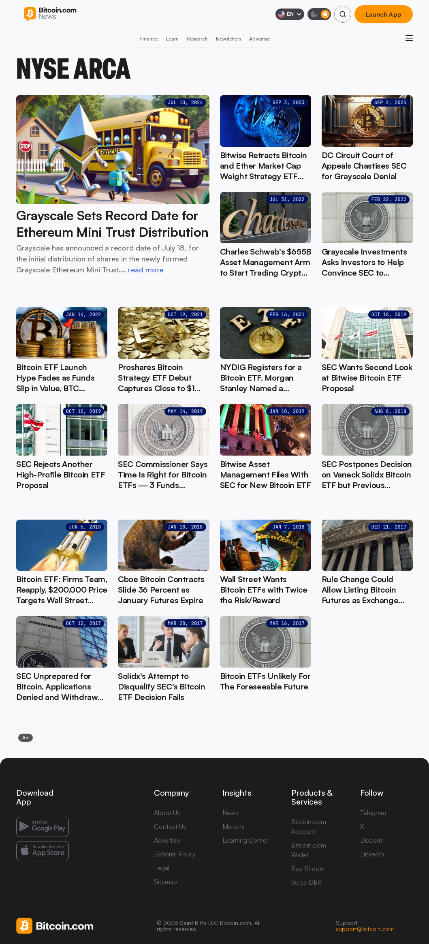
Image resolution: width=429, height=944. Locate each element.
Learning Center (245, 840)
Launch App (383, 14)
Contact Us (170, 826)
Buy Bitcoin (307, 869)
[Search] (342, 14)
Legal (161, 868)
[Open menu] (409, 38)
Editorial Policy (175, 854)
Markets (233, 826)
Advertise (259, 39)
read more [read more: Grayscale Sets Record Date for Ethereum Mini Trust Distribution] (145, 269)
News (230, 813)
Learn (172, 39)
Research (197, 39)
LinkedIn (372, 854)
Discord (371, 840)
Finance (149, 39)
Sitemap (165, 882)
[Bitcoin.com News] (50, 14)
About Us (167, 813)
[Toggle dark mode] (319, 14)
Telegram (373, 813)
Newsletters (228, 39)
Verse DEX (306, 882)
